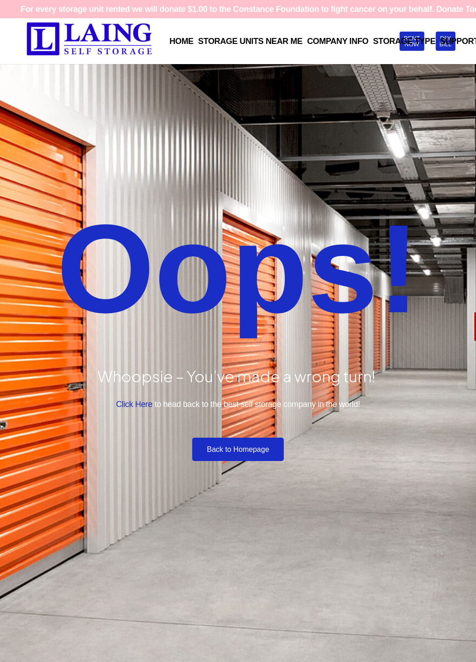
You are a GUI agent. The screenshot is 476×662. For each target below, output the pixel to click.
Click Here (134, 404)
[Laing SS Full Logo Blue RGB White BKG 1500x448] (89, 41)
